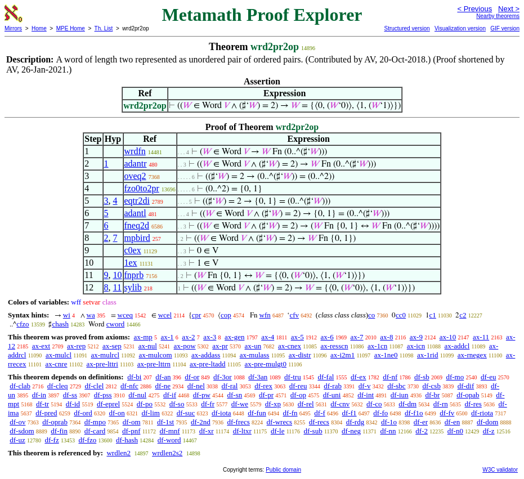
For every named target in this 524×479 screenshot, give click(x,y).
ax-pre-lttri (102, 364)
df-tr (42, 404)
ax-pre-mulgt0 (265, 364)
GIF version (504, 28)
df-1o (389, 422)
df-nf (390, 377)
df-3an (257, 377)
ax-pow (185, 346)
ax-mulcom (155, 355)
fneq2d (136, 225)
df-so (177, 404)
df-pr (266, 395)
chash (60, 324)
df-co (374, 404)
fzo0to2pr (141, 188)
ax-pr (219, 346)
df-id (73, 404)
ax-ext (41, 346)
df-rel (306, 404)
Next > (508, 9)
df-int (365, 395)
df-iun (400, 395)
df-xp (273, 404)
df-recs (319, 422)
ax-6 (327, 337)
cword (115, 324)
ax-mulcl (58, 355)
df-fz (51, 440)
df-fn (290, 413)
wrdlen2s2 (167, 453)
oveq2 (135, 176)
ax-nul (147, 346)
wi (66, 315)
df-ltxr (242, 431)
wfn (265, 315)
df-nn (388, 431)
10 (117, 275)
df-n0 (455, 431)
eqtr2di (137, 200)
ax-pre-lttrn (154, 364)
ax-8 (386, 337)
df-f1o (414, 413)
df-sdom (22, 431)
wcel (165, 315)
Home (39, 28)
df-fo (380, 413)
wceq (125, 315)
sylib (133, 287)
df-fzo (87, 440)
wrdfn (135, 151)
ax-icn (416, 346)
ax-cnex (289, 346)
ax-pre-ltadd (208, 364)
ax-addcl (457, 346)
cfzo (22, 324)
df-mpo (95, 422)
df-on (117, 413)
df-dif (466, 386)
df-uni (332, 395)
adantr (135, 163)
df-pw (202, 395)
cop (226, 315)
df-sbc (396, 386)
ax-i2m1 (342, 355)
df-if (169, 395)
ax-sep (112, 346)
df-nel (196, 386)
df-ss (70, 395)
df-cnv (340, 404)
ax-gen (234, 337)
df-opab (467, 395)
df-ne (163, 386)
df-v (365, 386)
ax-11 (481, 337)
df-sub (312, 431)
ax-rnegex (472, 355)
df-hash (127, 440)
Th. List (104, 28)
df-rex (263, 386)
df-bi (134, 377)
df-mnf (170, 431)
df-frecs (238, 422)
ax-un (253, 346)
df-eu (488, 377)
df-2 (421, 431)
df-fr (207, 404)
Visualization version (460, 28)
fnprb (134, 275)
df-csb (431, 386)
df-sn (235, 395)
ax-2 (188, 337)
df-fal (325, 377)
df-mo (455, 377)
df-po (145, 404)
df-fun (257, 413)
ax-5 (297, 337)
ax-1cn (377, 346)
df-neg (351, 431)
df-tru (292, 377)
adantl (135, 213)
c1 (432, 315)
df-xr (206, 431)
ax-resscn (334, 346)
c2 (462, 315)
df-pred (46, 413)
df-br (432, 395)
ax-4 (267, 337)
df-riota (482, 413)
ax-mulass (255, 355)
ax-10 (448, 337)
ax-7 (356, 337)
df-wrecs (279, 422)
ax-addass (205, 355)
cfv (294, 315)
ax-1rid (427, 355)
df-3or (222, 377)
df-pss (103, 395)
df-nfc (129, 386)
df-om (132, 422)
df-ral (230, 386)
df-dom (487, 422)
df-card (95, 431)
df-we (239, 404)
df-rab (333, 386)
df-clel (94, 386)
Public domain (283, 470)
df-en (452, 422)
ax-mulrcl (105, 355)
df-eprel (108, 404)
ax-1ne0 (386, 355)
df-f (319, 413)
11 (117, 287)
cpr (196, 315)
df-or (192, 377)
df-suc (186, 413)
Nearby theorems (497, 16)
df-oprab (55, 422)
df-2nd (201, 422)
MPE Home (70, 28)
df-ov (17, 422)
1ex (130, 262)
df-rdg (355, 422)
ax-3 (209, 337)
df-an (163, 377)
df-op (298, 395)
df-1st (165, 422)
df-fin (59, 431)
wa (91, 315)
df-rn (440, 404)
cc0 (401, 315)
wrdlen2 (118, 453)
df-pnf (131, 431)
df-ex (358, 377)
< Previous (474, 9)
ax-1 (167, 337)
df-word (169, 440)
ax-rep (76, 346)
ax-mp (143, 337)
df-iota (221, 413)
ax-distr (300, 355)
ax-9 (416, 337)
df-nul (137, 395)
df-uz (17, 440)
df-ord (83, 413)
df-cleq (57, 386)
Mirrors (13, 28)
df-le (278, 431)
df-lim (150, 413)
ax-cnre (56, 364)
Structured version (406, 28)
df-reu (298, 386)
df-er (421, 422)
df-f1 (349, 413)
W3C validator (500, 470)
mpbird (137, 238)
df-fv (447, 413)
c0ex (132, 250)
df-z (489, 431)
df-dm (407, 404)
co (371, 315)
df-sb (421, 377)
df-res (473, 404)
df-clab (20, 386)
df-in (39, 395)
